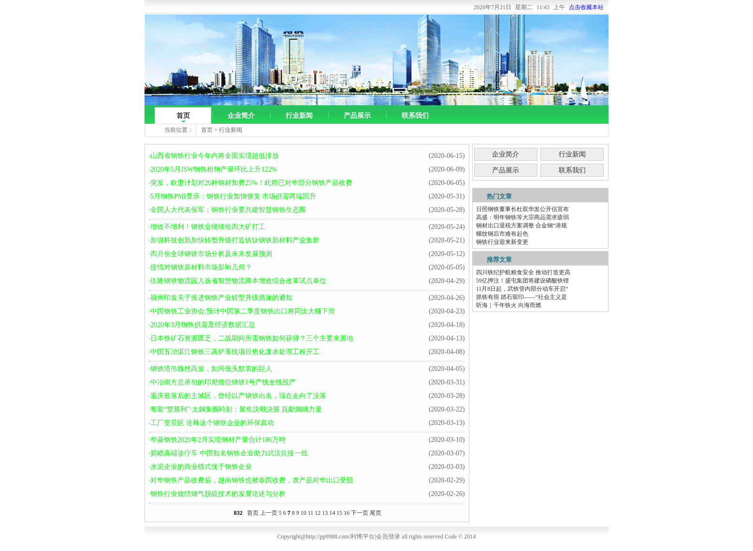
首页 (183, 115)
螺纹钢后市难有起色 (502, 233)
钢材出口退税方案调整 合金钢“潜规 (521, 225)
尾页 (375, 512)
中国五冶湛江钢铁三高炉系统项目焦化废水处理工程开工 (234, 351)
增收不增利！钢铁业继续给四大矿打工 (207, 226)
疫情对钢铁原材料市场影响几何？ (201, 267)
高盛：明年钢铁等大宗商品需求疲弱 (522, 217)
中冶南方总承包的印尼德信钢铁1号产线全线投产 (223, 382)
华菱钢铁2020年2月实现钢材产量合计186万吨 (218, 439)
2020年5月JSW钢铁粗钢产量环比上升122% (213, 169)
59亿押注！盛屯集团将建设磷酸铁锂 (522, 280)
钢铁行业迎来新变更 (502, 242)
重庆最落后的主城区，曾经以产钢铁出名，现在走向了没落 (238, 395)
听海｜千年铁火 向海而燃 (508, 305)
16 (346, 512)
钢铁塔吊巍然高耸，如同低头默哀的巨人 (211, 368)
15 (339, 512)
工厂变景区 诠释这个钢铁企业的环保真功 (212, 422)
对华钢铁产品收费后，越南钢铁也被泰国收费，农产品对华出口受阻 (251, 480)
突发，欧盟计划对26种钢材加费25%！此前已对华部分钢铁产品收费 (251, 182)
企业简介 (241, 115)
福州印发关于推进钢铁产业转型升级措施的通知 (221, 297)
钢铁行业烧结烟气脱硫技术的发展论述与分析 (218, 493)
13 (325, 512)
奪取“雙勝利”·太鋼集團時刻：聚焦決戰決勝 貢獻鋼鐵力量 (236, 409)
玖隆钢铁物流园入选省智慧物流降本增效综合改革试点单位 (238, 280)
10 (303, 512)
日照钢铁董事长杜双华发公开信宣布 (522, 209)
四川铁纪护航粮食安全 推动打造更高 (523, 272)
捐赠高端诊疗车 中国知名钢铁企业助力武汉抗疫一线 (229, 453)
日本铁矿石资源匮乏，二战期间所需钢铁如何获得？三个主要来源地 (251, 338)
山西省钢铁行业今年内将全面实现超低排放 (214, 155)
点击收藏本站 (586, 7)
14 (332, 512)
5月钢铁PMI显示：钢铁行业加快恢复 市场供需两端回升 (233, 196)
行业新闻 (299, 115)
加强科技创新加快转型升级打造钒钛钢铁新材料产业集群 (234, 240)
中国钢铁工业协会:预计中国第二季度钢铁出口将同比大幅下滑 (242, 311)
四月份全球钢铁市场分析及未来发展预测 (211, 253)
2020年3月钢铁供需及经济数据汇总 (202, 324)
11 (311, 512)
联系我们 (415, 115)
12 (317, 512)
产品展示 (357, 115)
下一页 (359, 512)
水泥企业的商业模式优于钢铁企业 (201, 466)
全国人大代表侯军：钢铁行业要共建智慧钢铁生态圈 (228, 209)
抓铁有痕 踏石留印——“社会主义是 (521, 297)
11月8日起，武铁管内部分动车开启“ (522, 288)
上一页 (268, 512)
